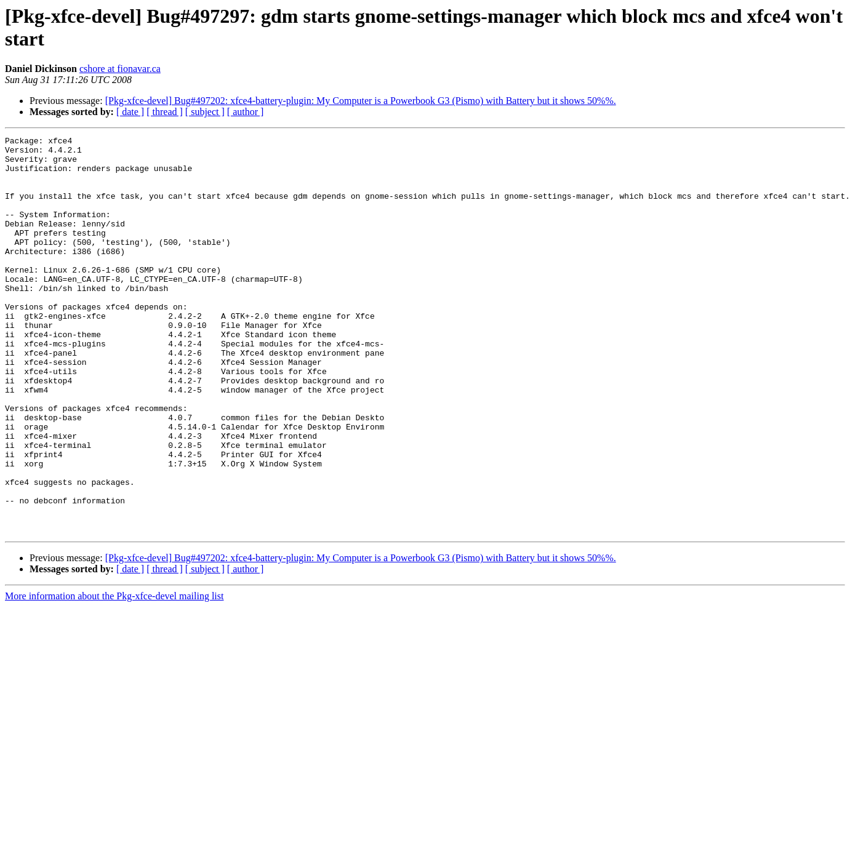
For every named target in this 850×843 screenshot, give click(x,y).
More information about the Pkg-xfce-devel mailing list (114, 675)
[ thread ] (164, 111)
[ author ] (245, 111)
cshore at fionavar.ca (120, 68)
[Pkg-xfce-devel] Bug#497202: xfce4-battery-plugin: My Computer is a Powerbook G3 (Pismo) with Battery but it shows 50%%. (360, 100)
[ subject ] (205, 111)
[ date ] (130, 111)
